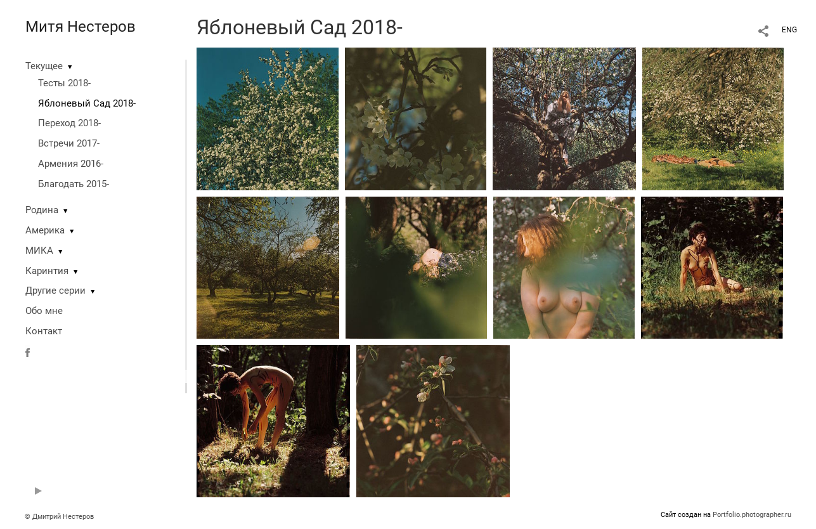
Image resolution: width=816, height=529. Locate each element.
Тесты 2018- (64, 83)
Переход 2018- (69, 123)
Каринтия (46, 271)
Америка (45, 230)
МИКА (39, 250)
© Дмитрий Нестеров (60, 517)
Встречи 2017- (69, 143)
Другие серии (55, 290)
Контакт (43, 331)
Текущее (44, 66)
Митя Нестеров (80, 27)
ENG (789, 29)
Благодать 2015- (73, 184)
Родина (41, 210)
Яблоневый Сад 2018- (87, 103)
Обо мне (44, 311)
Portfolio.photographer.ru (752, 515)
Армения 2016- (70, 163)
